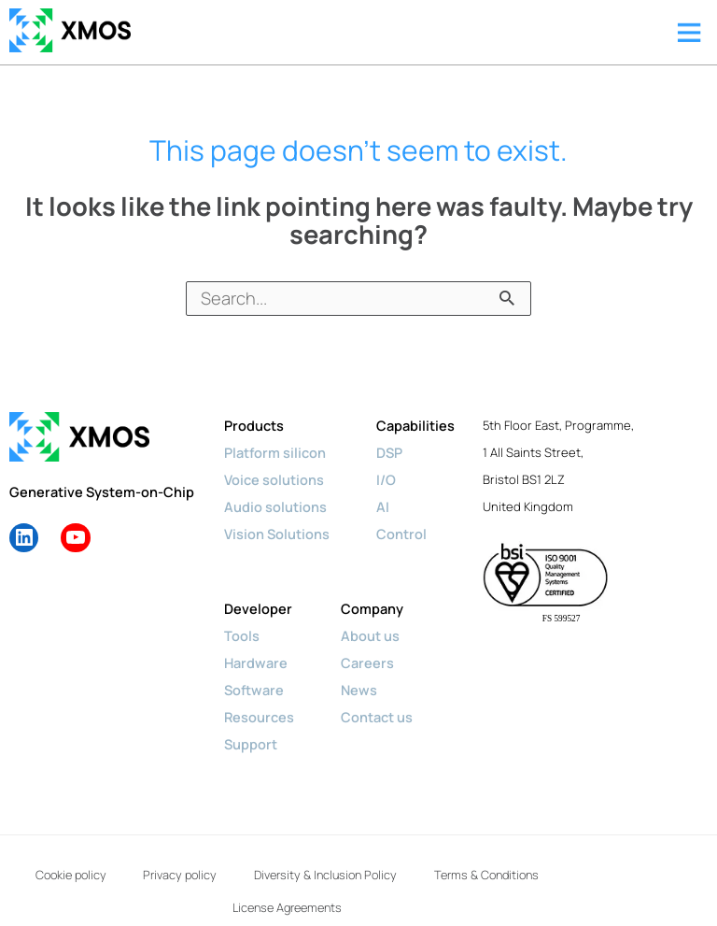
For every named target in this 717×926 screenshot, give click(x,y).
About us (370, 635)
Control (401, 533)
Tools (242, 635)
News (359, 689)
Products (254, 425)
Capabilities (415, 425)
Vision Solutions (277, 533)
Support (250, 743)
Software (254, 689)
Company (372, 608)
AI (382, 506)
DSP (389, 452)
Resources (259, 716)
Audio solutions (275, 506)
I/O (386, 479)
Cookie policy (119, 869)
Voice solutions (274, 479)
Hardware (256, 662)
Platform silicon (275, 452)
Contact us (377, 716)
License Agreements (368, 890)
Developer (258, 608)
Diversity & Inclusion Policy (417, 869)
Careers (367, 662)
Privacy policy (251, 869)
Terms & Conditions (202, 890)
